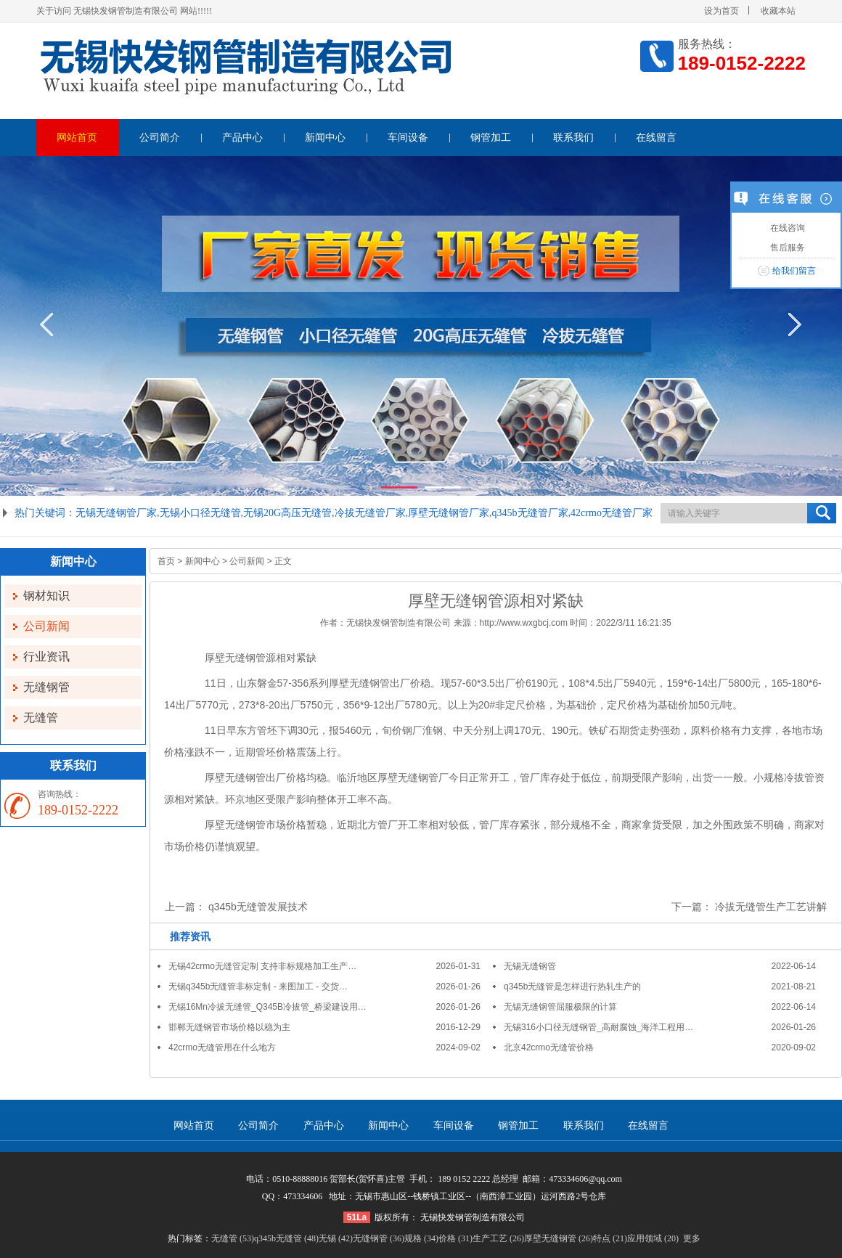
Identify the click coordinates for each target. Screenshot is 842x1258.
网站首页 (77, 137)
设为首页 (721, 11)
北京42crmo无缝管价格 (549, 1047)
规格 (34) (421, 1238)
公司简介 (159, 137)
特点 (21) (610, 1238)
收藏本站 (778, 11)
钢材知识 (46, 595)
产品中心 (242, 137)
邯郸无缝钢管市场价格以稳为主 (229, 1027)
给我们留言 (794, 271)
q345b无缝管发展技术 (258, 906)
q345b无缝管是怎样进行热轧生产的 (572, 986)
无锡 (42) (336, 1238)
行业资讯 (46, 656)
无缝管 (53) (232, 1238)
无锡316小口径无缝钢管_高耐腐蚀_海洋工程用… (598, 1027)
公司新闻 (46, 626)
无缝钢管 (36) (378, 1238)
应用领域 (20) (653, 1238)
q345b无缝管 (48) (286, 1238)
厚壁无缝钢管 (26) (558, 1238)
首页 (166, 561)
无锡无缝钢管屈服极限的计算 (560, 1007)
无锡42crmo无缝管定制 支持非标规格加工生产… (262, 966)
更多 (691, 1238)
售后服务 (785, 247)
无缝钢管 (46, 687)
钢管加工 (490, 137)
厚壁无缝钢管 (235, 657)
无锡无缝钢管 (530, 966)
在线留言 (656, 137)
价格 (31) (455, 1238)
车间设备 (408, 137)
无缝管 (40, 717)
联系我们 (573, 137)
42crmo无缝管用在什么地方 (222, 1047)
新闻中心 (325, 137)
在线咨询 (785, 228)
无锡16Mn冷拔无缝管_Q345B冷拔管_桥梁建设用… (267, 1007)
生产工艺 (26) (498, 1238)
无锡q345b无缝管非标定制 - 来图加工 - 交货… (258, 986)
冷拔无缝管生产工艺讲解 (771, 906)
